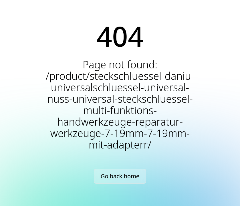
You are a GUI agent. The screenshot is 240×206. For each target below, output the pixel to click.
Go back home (120, 176)
